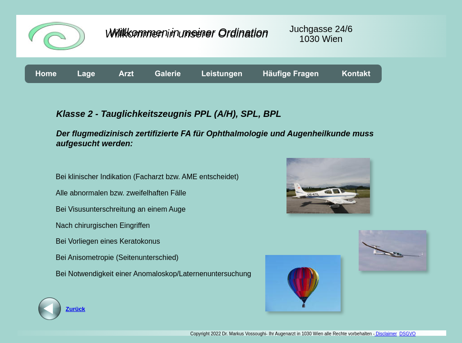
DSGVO (407, 333)
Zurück (75, 309)
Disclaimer (385, 333)
